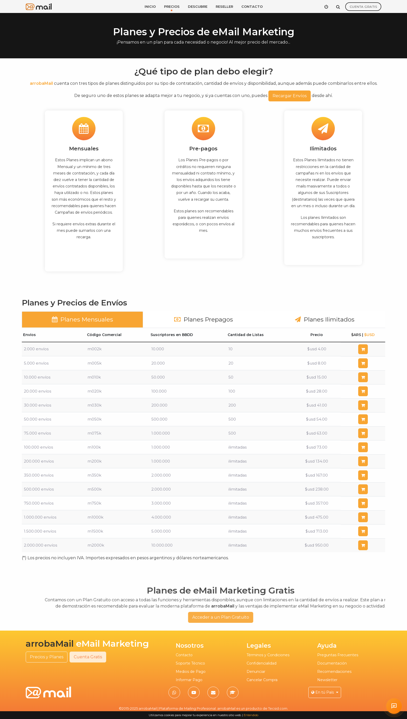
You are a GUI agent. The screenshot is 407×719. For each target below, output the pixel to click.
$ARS (356, 334)
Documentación (332, 663)
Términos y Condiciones (268, 655)
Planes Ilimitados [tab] (324, 319)
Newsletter (327, 680)
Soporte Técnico (190, 663)
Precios (172, 6)
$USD (369, 334)
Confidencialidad (261, 663)
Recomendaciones (334, 671)
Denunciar (256, 671)
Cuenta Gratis (363, 7)
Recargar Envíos (290, 95)
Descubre (197, 6)
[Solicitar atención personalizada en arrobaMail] (394, 706)
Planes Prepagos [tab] (203, 319)
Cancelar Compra (262, 680)
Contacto (252, 6)
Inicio (150, 6)
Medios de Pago (191, 671)
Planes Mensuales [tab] (82, 319)
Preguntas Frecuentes (337, 655)
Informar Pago (189, 680)
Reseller (224, 6)
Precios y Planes (46, 656)
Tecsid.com (277, 708)
